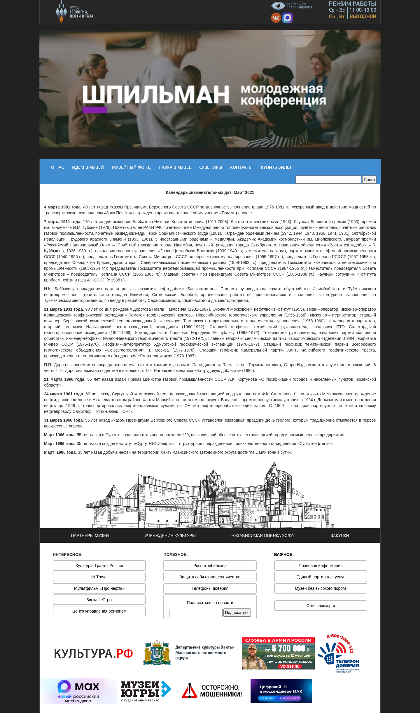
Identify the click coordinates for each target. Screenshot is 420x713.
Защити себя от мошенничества (210, 577)
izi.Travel (99, 577)
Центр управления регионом (99, 611)
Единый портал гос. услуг (321, 577)
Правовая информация (321, 565)
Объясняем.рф (320, 605)
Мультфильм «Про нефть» (99, 588)
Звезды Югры (99, 599)
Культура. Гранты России (99, 565)
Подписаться (237, 612)
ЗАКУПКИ (339, 535)
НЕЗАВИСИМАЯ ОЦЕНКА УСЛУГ (263, 535)
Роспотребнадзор (210, 565)
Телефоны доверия (210, 588)
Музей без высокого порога (320, 588)
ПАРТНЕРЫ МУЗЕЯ (90, 535)
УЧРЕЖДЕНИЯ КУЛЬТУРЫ (170, 535)
